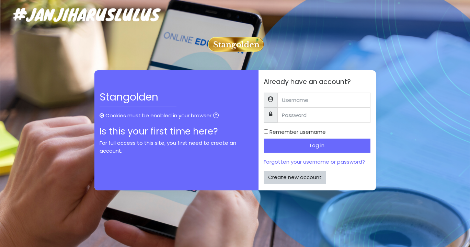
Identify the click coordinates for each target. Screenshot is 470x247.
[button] (217, 116)
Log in (317, 145)
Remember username (298, 132)
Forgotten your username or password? (314, 161)
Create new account (295, 177)
